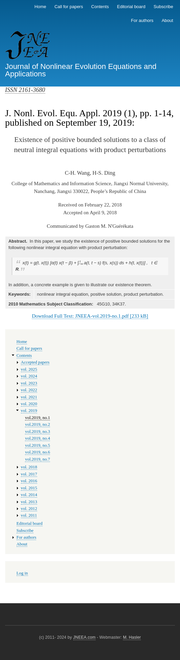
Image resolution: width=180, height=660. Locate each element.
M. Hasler (132, 637)
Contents (100, 6)
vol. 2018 (29, 467)
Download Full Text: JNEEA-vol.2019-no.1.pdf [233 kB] (90, 316)
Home (40, 6)
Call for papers (68, 6)
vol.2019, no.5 (37, 445)
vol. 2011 (29, 515)
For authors (142, 20)
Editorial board (131, 6)
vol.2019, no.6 (37, 452)
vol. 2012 (29, 508)
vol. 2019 (29, 410)
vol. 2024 (29, 376)
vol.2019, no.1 (37, 417)
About (167, 20)
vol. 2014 (29, 494)
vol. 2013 (29, 501)
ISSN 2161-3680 (25, 90)
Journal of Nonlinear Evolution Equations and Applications (80, 70)
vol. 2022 (29, 390)
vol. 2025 (29, 369)
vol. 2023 (29, 383)
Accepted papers (35, 362)
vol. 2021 (29, 397)
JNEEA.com (84, 637)
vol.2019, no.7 (37, 459)
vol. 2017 (29, 474)
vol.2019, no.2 (37, 424)
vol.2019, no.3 (37, 431)
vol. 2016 (29, 481)
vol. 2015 (29, 488)
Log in (22, 573)
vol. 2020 (29, 403)
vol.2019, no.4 (37, 438)
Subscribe (163, 6)
